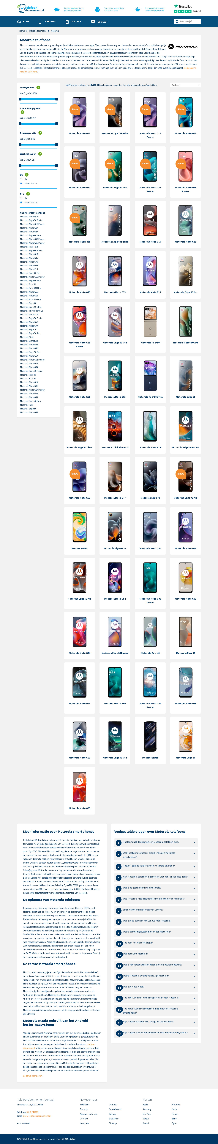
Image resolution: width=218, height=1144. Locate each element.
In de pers (84, 1123)
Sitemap (113, 1123)
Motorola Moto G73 (29, 363)
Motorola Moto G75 (29, 261)
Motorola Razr (26, 404)
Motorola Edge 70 (28, 329)
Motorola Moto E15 (29, 269)
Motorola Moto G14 (29, 382)
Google (146, 1118)
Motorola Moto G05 (29, 295)
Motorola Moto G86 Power (32, 242)
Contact (113, 1104)
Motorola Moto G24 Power (32, 389)
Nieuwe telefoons (88, 1114)
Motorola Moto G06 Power (32, 359)
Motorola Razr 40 (28, 374)
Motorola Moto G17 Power (32, 224)
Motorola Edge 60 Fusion (31, 250)
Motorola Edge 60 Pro (30, 273)
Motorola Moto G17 (29, 216)
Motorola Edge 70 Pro (30, 333)
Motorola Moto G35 (29, 258)
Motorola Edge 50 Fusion (31, 318)
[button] (47, 22)
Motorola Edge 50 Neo (30, 280)
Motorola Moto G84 (29, 348)
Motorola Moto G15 (29, 254)
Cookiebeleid (115, 1109)
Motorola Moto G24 (29, 367)
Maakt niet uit (31, 183)
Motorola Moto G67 (29, 231)
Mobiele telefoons (37, 30)
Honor (175, 1114)
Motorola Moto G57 (29, 322)
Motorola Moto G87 (29, 227)
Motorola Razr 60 (28, 378)
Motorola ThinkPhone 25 (31, 310)
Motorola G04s (26, 337)
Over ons (84, 1118)
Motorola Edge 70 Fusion (31, 220)
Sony (174, 1118)
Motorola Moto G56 (29, 291)
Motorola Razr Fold (29, 246)
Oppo (174, 1123)
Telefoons (85, 1104)
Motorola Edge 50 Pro (30, 352)
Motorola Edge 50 (28, 408)
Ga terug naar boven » (33, 1075)
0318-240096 (32, 1112)
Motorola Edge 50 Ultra (30, 307)
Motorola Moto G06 (29, 386)
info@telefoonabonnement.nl (37, 1115)
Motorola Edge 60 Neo (30, 235)
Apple (145, 1104)
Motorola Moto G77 (29, 325)
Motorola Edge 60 (28, 303)
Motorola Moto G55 (29, 265)
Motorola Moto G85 (29, 412)
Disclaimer (114, 1118)
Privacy (112, 1114)
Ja (26, 179)
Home (22, 30)
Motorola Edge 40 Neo (30, 401)
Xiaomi (146, 1123)
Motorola (176, 1104)
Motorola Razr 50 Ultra (30, 299)
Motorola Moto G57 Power (32, 239)
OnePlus (147, 1114)
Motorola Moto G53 (29, 393)
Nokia (174, 1109)
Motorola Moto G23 (29, 397)
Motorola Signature (29, 340)
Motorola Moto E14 (29, 314)
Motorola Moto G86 (29, 344)
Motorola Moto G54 (29, 355)
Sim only (84, 1109)
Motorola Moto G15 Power (32, 276)
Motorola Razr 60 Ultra (30, 288)
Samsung (147, 1109)
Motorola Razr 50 (28, 284)
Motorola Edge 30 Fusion (31, 371)
